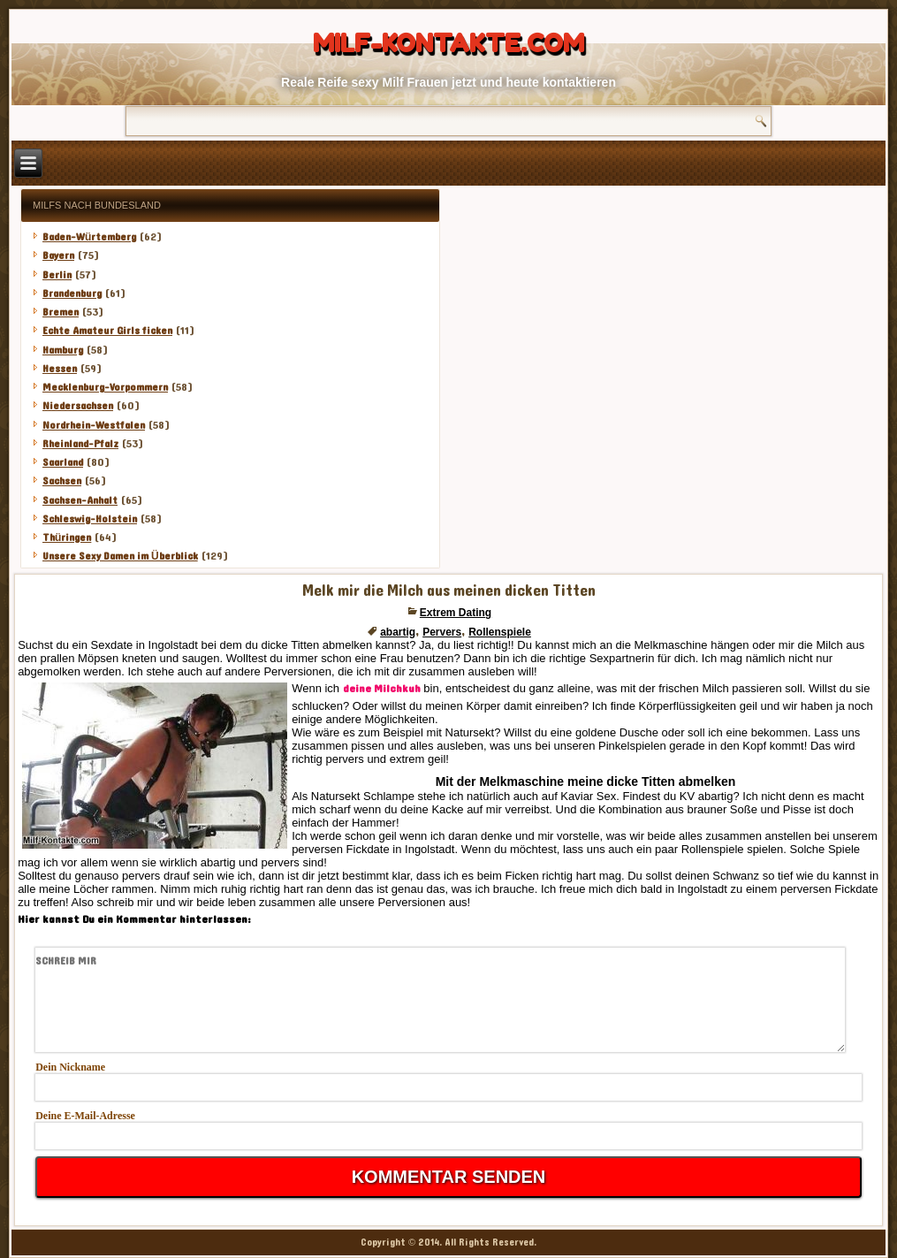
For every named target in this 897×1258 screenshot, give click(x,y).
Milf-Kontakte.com (448, 43)
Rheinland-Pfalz (80, 444)
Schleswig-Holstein (89, 519)
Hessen (59, 368)
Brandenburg (72, 293)
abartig (397, 632)
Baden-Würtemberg (89, 237)
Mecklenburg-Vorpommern (105, 387)
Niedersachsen (77, 406)
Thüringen (66, 537)
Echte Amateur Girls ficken (107, 330)
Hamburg (62, 350)
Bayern (58, 255)
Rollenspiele (499, 632)
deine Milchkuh (382, 688)
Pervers (441, 632)
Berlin (57, 275)
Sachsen (61, 481)
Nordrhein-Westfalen (93, 425)
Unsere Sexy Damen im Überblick (120, 556)
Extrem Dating (455, 612)
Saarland (62, 462)
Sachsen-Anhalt (80, 500)
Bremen (60, 312)
